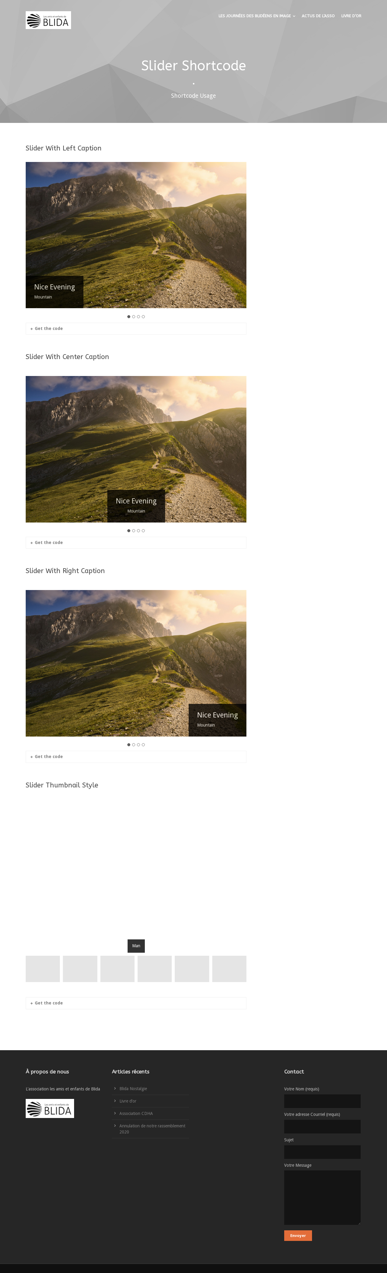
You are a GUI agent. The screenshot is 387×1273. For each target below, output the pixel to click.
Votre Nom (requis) (322, 1097)
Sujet (322, 1148)
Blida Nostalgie (133, 1088)
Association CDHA (136, 1113)
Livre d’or (127, 1101)
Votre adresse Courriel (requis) (322, 1122)
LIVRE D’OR (351, 16)
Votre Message (322, 1195)
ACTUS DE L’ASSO (318, 16)
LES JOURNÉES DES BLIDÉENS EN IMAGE (255, 16)
